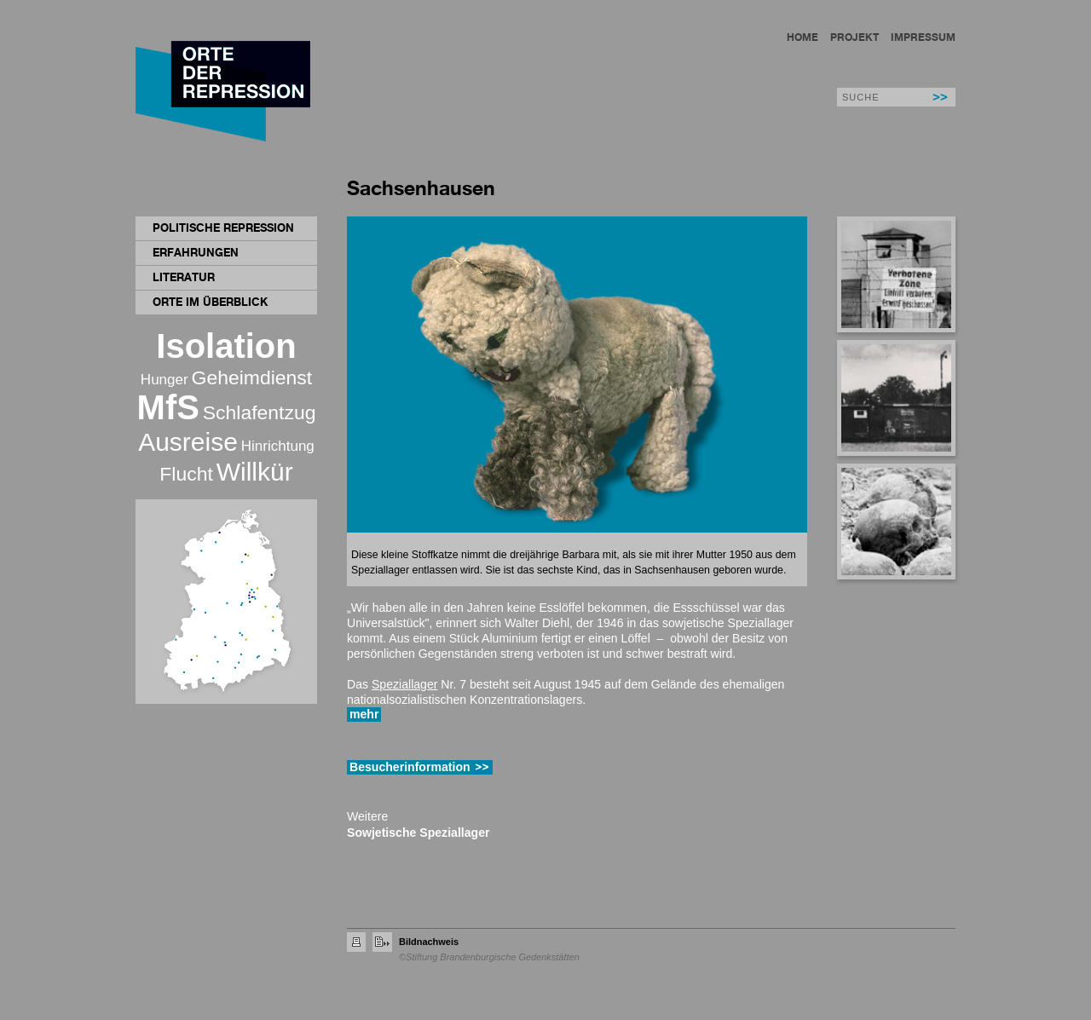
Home (802, 37)
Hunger (164, 380)
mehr (363, 714)
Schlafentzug (259, 412)
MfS (168, 407)
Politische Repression (223, 227)
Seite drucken (356, 942)
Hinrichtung (278, 446)
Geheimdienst (252, 377)
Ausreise (188, 442)
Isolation (226, 346)
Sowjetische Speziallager (418, 832)
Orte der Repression (226, 93)
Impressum (923, 37)
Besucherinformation (409, 767)
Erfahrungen (196, 252)
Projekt (854, 37)
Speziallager (404, 684)
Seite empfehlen (382, 942)
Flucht (185, 474)
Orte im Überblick (210, 301)
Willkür (254, 472)
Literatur (184, 277)
